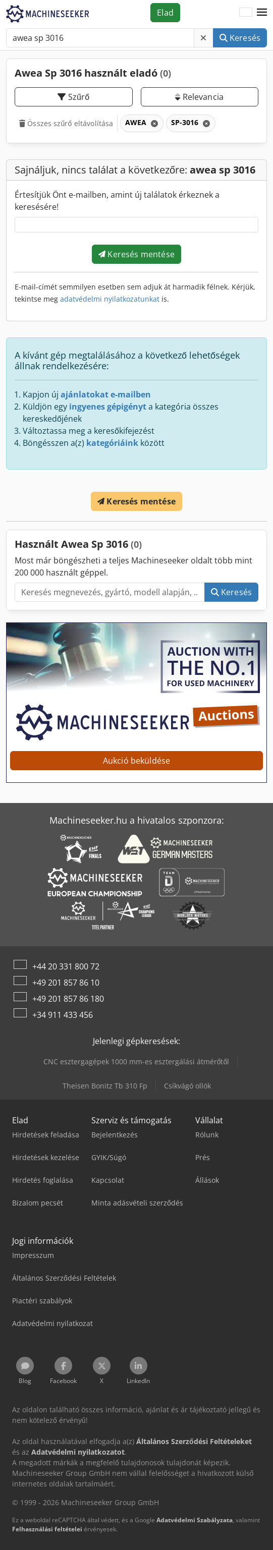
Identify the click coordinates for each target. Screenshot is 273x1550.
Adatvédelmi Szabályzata (194, 1520)
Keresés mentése (136, 254)
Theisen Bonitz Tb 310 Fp (105, 1085)
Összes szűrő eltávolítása (66, 123)
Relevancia (199, 96)
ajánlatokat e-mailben (106, 394)
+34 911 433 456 (62, 1014)
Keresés (240, 37)
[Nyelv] (246, 12)
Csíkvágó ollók (187, 1085)
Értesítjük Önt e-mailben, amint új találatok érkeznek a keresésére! (117, 200)
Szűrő (73, 96)
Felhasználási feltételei (47, 1529)
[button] (262, 12)
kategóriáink (112, 442)
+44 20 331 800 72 (65, 966)
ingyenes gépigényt (107, 406)
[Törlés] (203, 37)
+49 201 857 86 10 (65, 982)
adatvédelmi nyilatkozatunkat (109, 299)
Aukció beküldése (137, 760)
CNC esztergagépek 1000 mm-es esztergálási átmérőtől (136, 1061)
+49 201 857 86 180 (68, 998)
